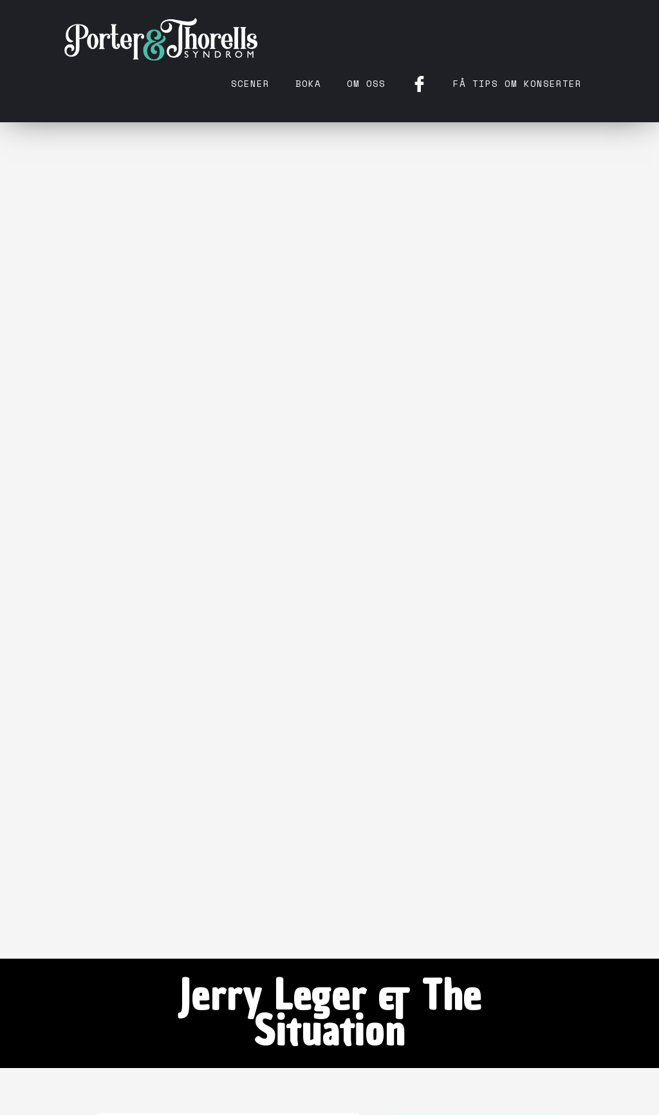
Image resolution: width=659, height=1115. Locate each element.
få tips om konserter (517, 83)
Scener (250, 83)
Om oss (366, 83)
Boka (308, 83)
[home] (160, 38)
